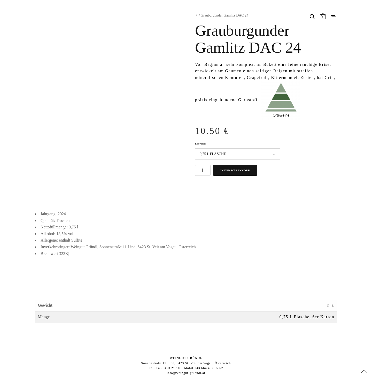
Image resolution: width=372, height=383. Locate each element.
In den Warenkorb (235, 170)
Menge (200, 144)
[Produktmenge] (203, 170)
